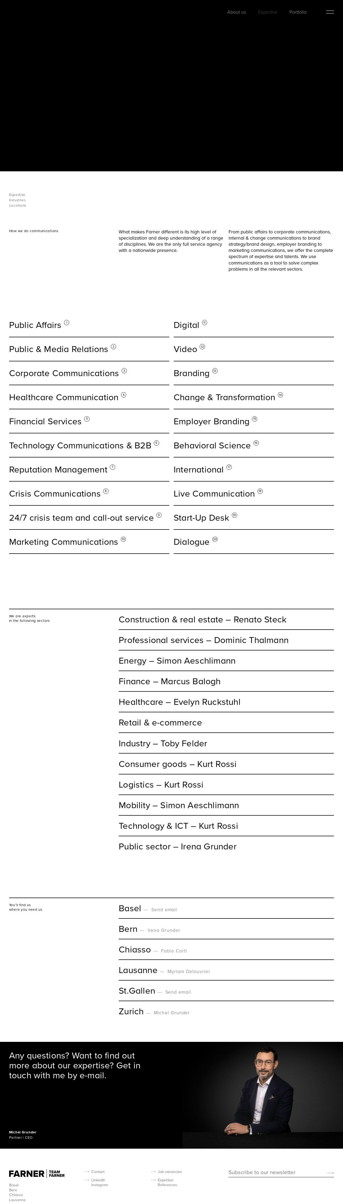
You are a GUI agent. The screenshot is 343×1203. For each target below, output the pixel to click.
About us (236, 12)
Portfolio (298, 12)
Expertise (267, 12)
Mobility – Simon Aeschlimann (179, 805)
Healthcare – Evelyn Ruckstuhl (180, 702)
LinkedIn (98, 1180)
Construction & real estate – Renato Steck (202, 619)
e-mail (92, 1075)
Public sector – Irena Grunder (178, 846)
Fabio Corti (174, 950)
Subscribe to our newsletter (262, 1172)
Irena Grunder (164, 930)
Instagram (99, 1184)
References (167, 1184)
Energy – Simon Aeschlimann (177, 660)
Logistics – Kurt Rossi (161, 784)
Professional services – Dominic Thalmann (204, 640)
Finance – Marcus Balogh (170, 681)
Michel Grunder (172, 1012)
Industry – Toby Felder (163, 743)
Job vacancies (170, 1171)
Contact (98, 1171)
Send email (164, 909)
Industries (17, 200)
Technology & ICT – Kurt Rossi (178, 826)
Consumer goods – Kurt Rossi (178, 764)
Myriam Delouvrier (188, 971)
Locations (17, 205)
